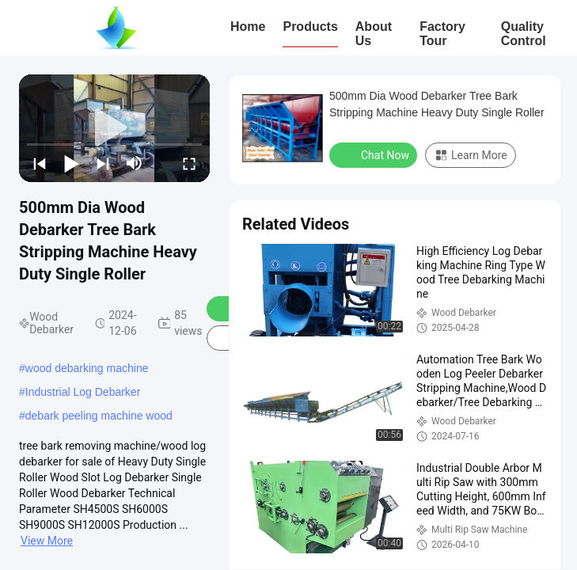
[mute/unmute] (134, 163)
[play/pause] (71, 163)
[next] (103, 163)
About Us (373, 34)
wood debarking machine (87, 368)
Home (247, 26)
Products (310, 26)
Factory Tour (442, 34)
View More (47, 540)
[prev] (39, 163)
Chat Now (374, 154)
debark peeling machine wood (99, 415)
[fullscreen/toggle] (189, 163)
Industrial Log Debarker (83, 392)
